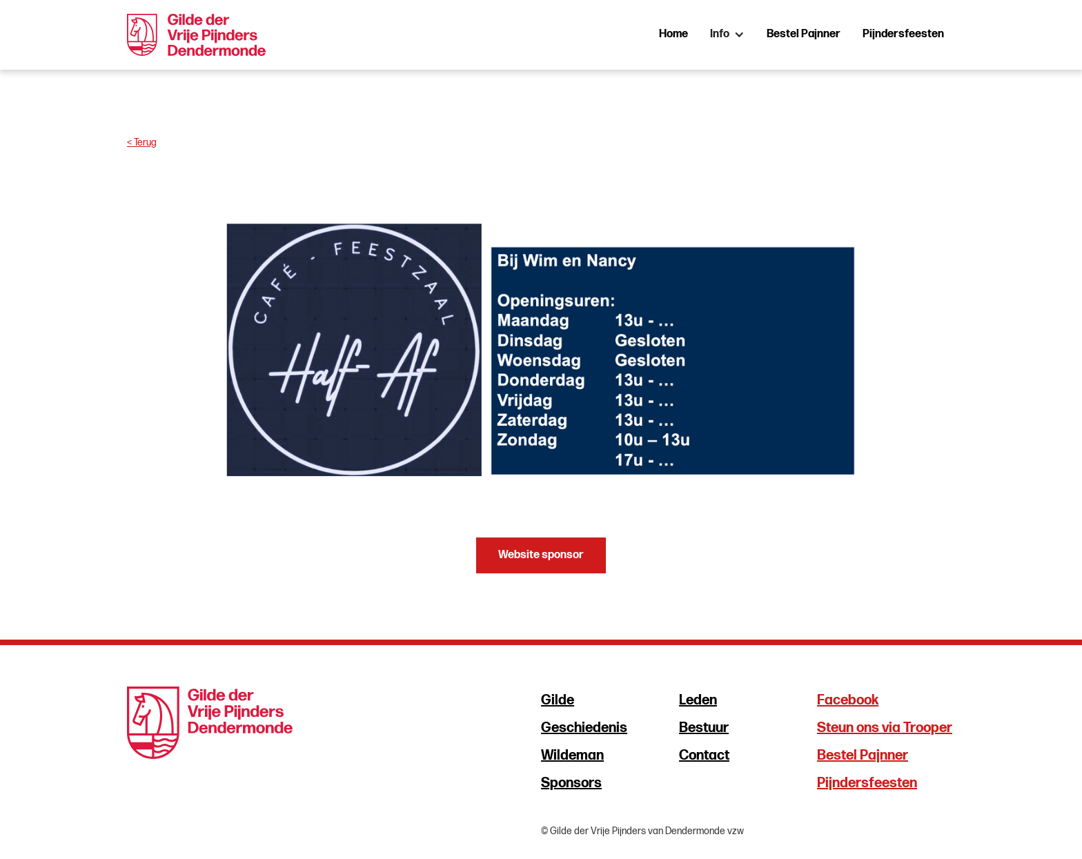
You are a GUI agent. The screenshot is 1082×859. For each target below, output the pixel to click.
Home (673, 34)
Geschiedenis (584, 728)
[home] (196, 35)
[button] (727, 34)
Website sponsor (541, 555)
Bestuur (704, 728)
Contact (704, 755)
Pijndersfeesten (903, 34)
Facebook (847, 700)
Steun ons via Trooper (884, 728)
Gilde (557, 700)
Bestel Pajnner (803, 34)
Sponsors (571, 783)
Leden (698, 700)
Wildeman (572, 755)
